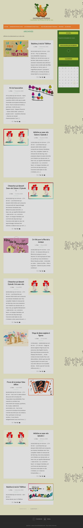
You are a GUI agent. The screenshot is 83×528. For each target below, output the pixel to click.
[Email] (47, 519)
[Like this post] (37, 77)
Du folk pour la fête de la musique (41, 240)
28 (74, 83)
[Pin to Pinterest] (42, 77)
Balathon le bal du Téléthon (16, 487)
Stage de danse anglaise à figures (41, 334)
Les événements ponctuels (31, 26)
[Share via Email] (44, 77)
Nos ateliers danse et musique (49, 26)
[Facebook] (68, 50)
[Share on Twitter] (40, 77)
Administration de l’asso (16, 26)
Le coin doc (68, 26)
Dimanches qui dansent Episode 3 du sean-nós (16, 283)
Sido (36, 46)
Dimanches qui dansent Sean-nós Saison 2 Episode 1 (16, 188)
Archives (61, 26)
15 (77, 77)
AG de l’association (16, 88)
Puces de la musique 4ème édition (16, 383)
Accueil (6, 26)
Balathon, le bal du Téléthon (41, 44)
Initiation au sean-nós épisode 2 (40, 434)
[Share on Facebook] (14, 121)
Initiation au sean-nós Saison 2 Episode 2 (40, 133)
